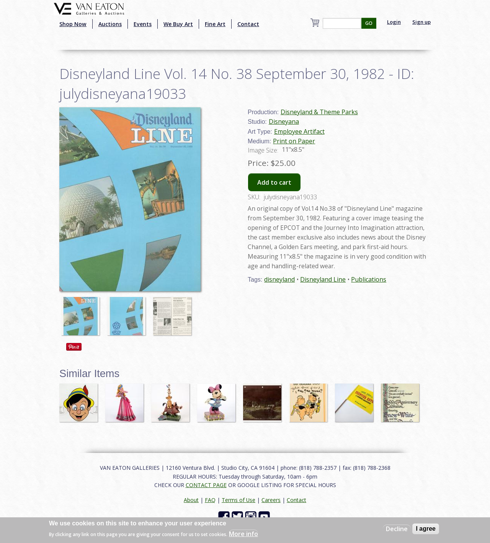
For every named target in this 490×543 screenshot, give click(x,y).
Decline (397, 529)
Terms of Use (238, 500)
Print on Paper (294, 141)
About (191, 500)
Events (143, 24)
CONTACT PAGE (206, 485)
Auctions (110, 24)
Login (394, 21)
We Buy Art (178, 24)
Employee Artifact (299, 131)
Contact (248, 24)
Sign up (421, 21)
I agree (426, 528)
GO (368, 23)
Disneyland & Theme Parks (319, 112)
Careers (271, 500)
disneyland (279, 279)
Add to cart (274, 182)
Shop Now (73, 24)
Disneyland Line (323, 279)
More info (243, 534)
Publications (368, 279)
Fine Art (215, 24)
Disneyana (284, 121)
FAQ (210, 500)
